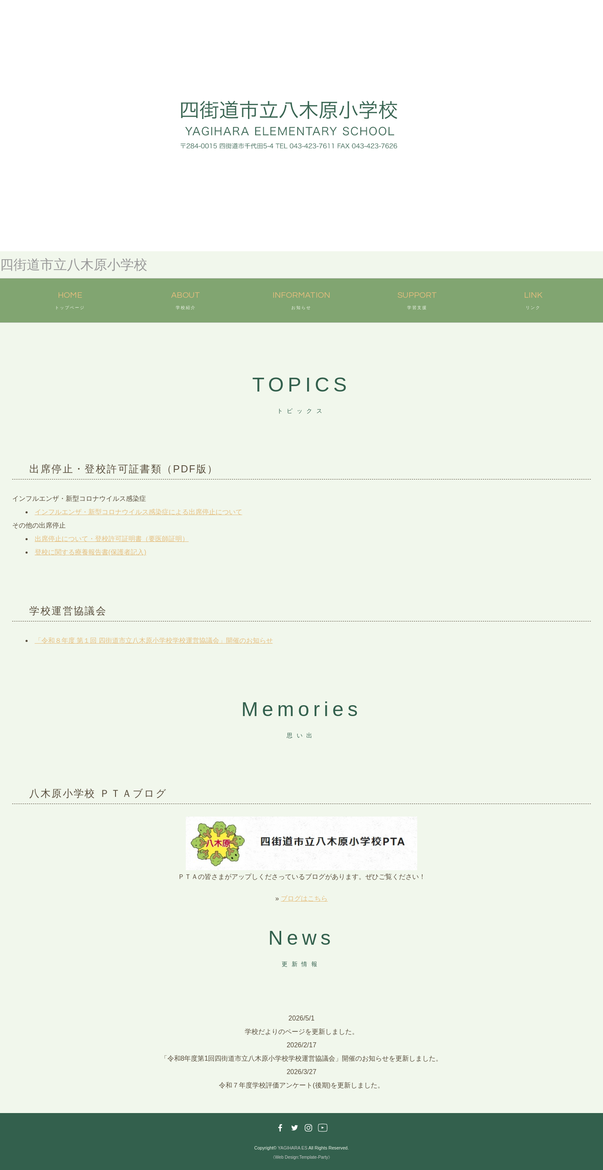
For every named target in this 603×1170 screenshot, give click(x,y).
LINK (533, 301)
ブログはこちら (304, 898)
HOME (70, 301)
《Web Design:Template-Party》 (301, 1157)
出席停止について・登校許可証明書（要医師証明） (112, 538)
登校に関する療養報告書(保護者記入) (90, 552)
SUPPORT (417, 301)
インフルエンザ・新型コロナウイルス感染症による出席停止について (138, 511)
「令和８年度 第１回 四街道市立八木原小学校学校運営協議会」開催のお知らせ (154, 640)
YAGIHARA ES (293, 1147)
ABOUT (186, 301)
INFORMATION (301, 301)
